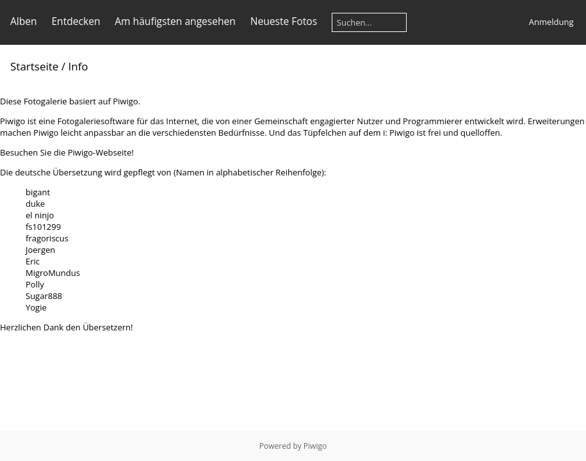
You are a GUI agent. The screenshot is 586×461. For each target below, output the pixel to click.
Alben (23, 21)
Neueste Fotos (283, 21)
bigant (38, 192)
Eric (33, 261)
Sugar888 (44, 296)
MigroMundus (53, 273)
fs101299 (43, 226)
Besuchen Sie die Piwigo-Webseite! (67, 152)
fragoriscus (47, 238)
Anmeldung (551, 22)
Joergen (40, 249)
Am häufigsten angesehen (175, 21)
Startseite (34, 66)
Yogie (36, 307)
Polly (35, 284)
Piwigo (315, 446)
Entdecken (75, 21)
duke (35, 203)
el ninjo (40, 215)
